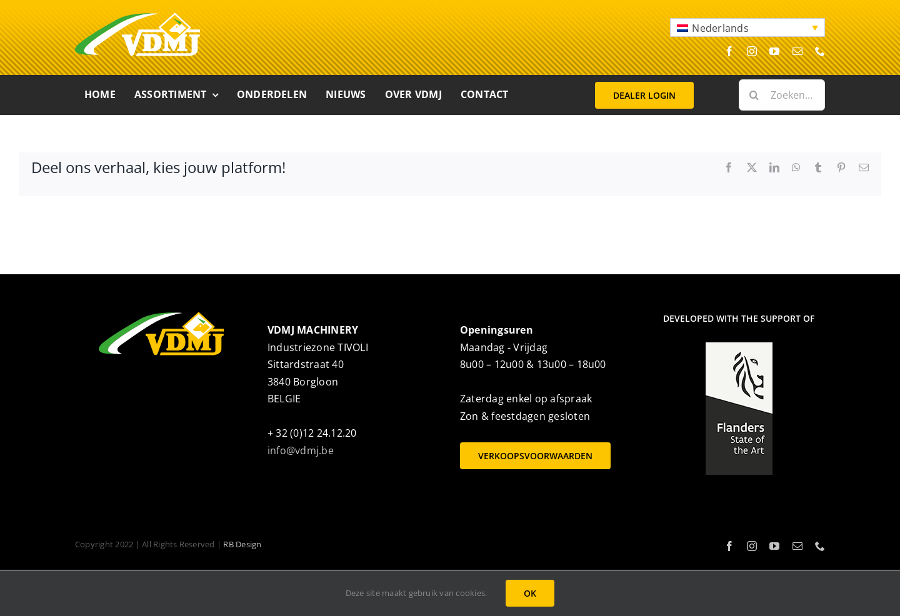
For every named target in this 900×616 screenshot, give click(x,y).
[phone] (820, 51)
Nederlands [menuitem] (720, 28)
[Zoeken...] (782, 95)
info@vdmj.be (301, 450)
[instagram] (752, 51)
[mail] (797, 51)
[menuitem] (747, 27)
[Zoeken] (754, 95)
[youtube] (774, 51)
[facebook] (729, 51)
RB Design (242, 544)
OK (530, 593)
